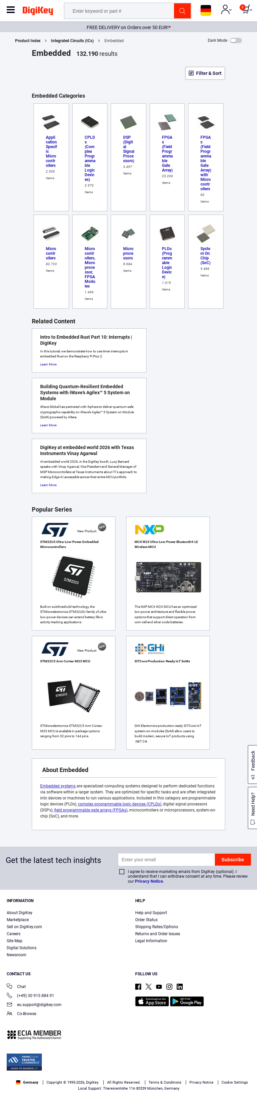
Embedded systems (58, 786)
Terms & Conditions (211, 1062)
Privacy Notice (149, 881)
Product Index (27, 40)
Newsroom (16, 955)
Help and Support (151, 912)
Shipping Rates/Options (156, 926)
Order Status (146, 919)
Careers (13, 934)
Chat (16, 987)
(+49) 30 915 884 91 (30, 996)
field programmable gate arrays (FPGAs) (90, 810)
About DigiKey (19, 912)
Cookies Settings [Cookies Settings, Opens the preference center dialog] (74, 1082)
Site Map (14, 941)
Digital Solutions (21, 948)
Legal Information (151, 941)
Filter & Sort (209, 73)
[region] (128, 1067)
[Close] (246, 1050)
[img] (38, 12)
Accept (121, 1082)
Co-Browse (21, 1014)
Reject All (167, 1082)
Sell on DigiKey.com (24, 926)
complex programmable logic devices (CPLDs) (119, 804)
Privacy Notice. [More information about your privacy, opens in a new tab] (20, 1069)
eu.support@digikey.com (34, 1005)
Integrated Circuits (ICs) (72, 40)
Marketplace (18, 919)
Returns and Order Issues (157, 934)
